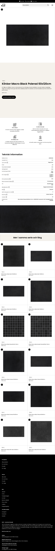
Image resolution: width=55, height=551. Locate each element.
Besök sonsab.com (6, 531)
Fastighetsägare (5, 496)
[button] (52, 5)
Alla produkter (5, 462)
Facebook (4, 514)
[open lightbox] (27, 219)
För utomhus (5, 464)
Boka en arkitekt (5, 500)
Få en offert (4, 502)
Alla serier (4, 477)
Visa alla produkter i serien (9, 97)
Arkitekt (3, 491)
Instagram (4, 511)
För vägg (4, 468)
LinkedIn (3, 516)
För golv (3, 466)
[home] (11, 5)
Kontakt (3, 498)
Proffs (3, 494)
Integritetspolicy (5, 506)
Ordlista (3, 504)
